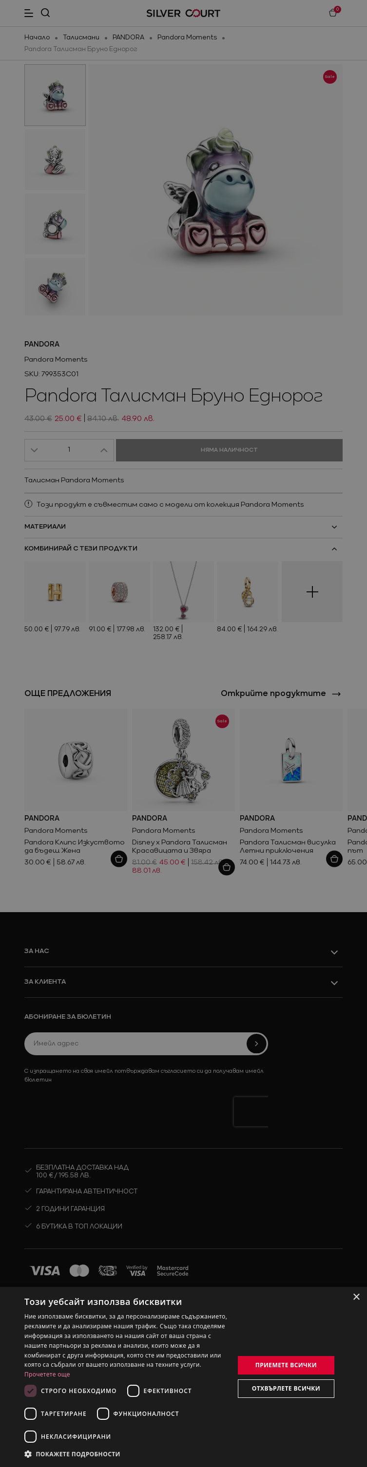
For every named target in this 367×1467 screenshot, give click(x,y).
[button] (126, 1454)
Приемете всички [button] (286, 1365)
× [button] (356, 1297)
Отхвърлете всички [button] (286, 1388)
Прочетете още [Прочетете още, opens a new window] (47, 1374)
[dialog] (183, 1377)
